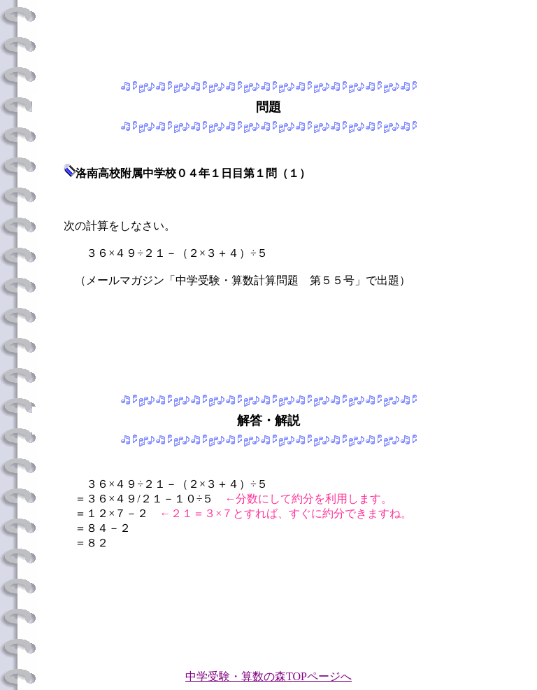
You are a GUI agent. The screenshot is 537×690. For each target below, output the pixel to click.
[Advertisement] (268, 37)
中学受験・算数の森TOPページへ (268, 676)
